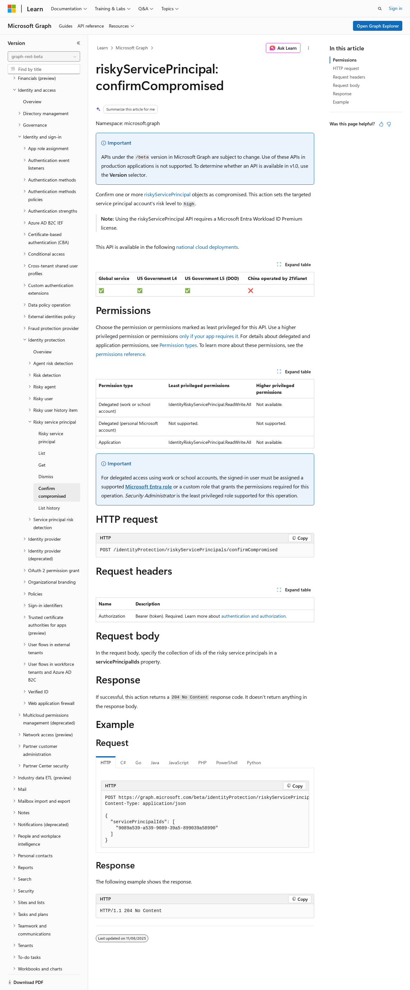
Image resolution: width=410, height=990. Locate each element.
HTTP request (346, 68)
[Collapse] (78, 43)
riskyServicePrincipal (167, 194)
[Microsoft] (12, 8)
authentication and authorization (253, 616)
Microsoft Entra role (148, 486)
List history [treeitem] (49, 486)
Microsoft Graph (132, 48)
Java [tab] (155, 762)
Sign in (395, 8)
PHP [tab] (202, 762)
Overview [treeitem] (32, 79)
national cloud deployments (207, 246)
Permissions (345, 60)
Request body (346, 85)
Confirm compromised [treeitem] (52, 470)
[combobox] (44, 56)
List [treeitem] (41, 431)
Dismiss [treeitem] (45, 454)
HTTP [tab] (106, 762)
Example (341, 102)
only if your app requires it (208, 336)
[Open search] (379, 8)
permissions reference (120, 354)
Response (342, 93)
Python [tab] (254, 762)
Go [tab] (138, 762)
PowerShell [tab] (226, 762)
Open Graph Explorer (378, 26)
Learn (102, 48)
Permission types (178, 345)
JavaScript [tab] (179, 762)
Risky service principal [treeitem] (50, 415)
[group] (205, 819)
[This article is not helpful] (389, 124)
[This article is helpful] (381, 124)
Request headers (349, 77)
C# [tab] (123, 762)
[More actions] (308, 48)
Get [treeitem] (41, 443)
